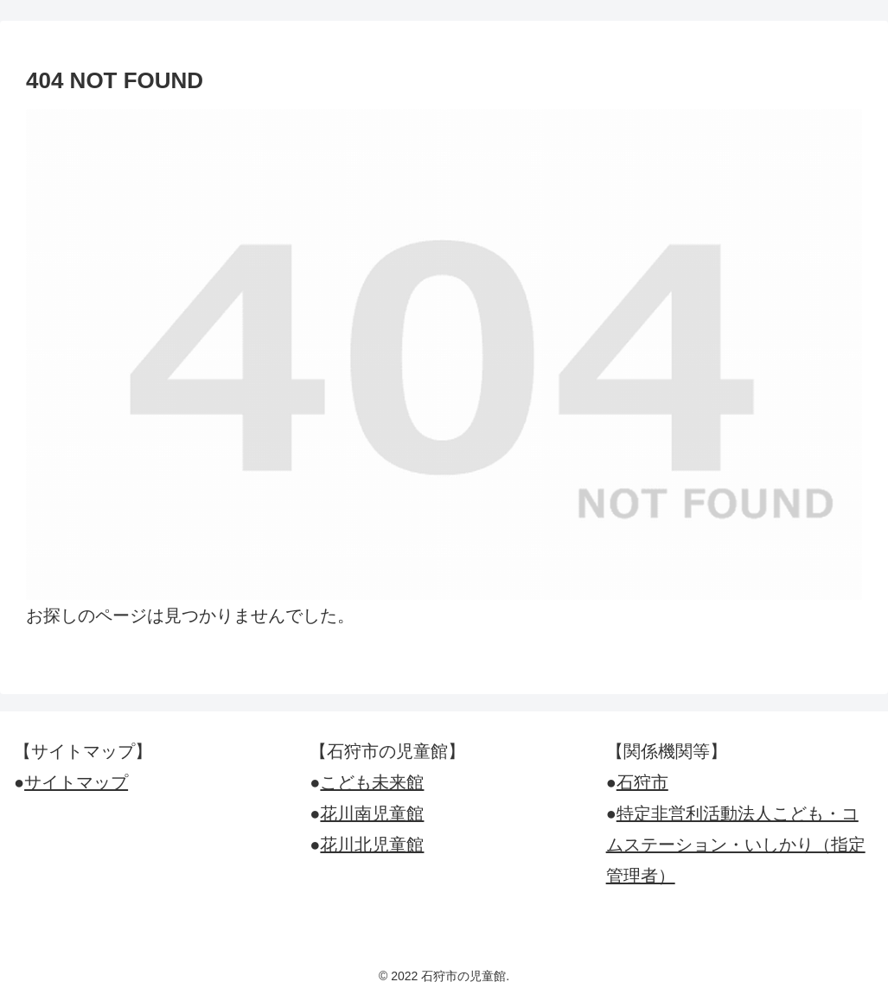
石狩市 (642, 782)
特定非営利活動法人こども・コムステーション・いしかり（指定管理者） (736, 844)
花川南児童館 (372, 813)
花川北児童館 (372, 844)
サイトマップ (76, 782)
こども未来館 (372, 782)
